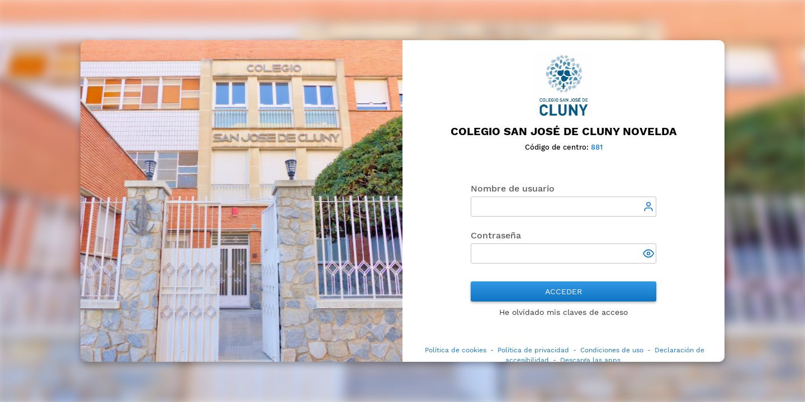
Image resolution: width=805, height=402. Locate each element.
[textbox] (564, 207)
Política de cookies (455, 350)
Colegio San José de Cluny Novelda (564, 131)
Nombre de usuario (513, 188)
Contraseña (496, 235)
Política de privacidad (533, 350)
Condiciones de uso (611, 350)
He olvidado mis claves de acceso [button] (563, 312)
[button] (649, 254)
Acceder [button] (563, 291)
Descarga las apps (590, 360)
